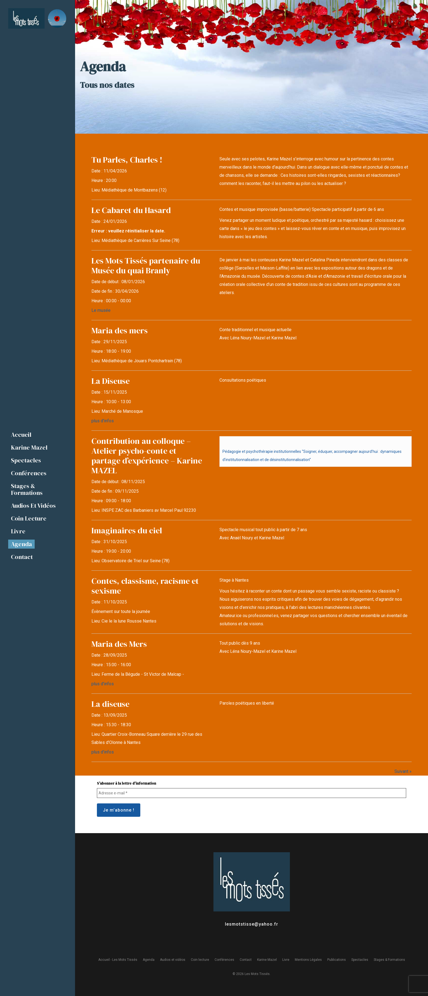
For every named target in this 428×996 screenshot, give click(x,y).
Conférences (224, 960)
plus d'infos (102, 420)
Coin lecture (200, 960)
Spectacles (359, 960)
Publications (336, 960)
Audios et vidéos (172, 960)
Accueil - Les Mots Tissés (117, 960)
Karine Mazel (267, 960)
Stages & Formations (389, 960)
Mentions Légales (308, 960)
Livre (285, 960)
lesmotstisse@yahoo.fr (251, 924)
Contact (246, 960)
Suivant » (403, 771)
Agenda (148, 960)
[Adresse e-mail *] (251, 793)
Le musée (101, 310)
